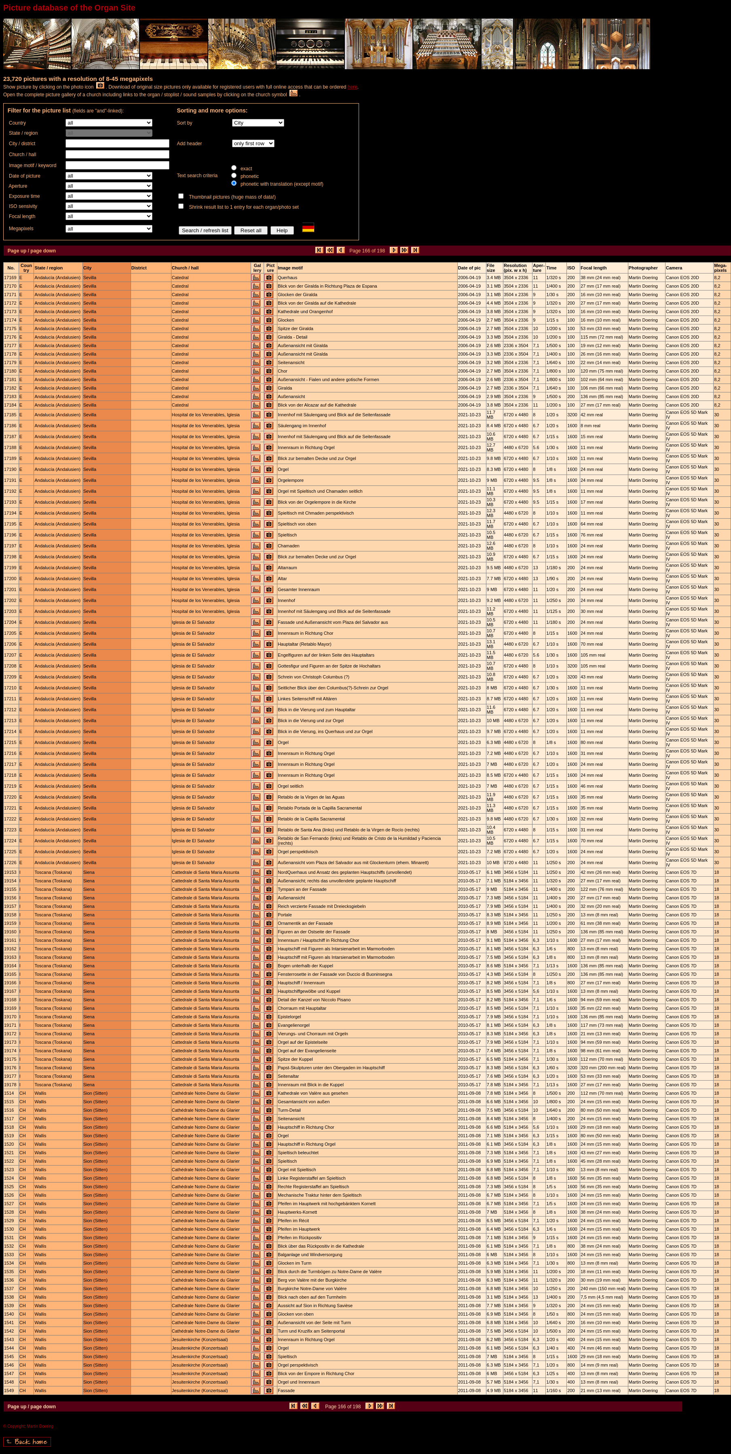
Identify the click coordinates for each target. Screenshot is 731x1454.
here (352, 87)
